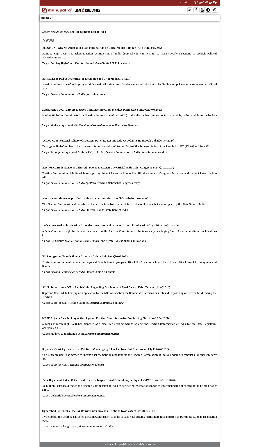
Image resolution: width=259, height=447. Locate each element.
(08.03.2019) (155, 47)
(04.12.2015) (148, 411)
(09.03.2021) (155, 109)
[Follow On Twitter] (202, 10)
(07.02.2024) (167, 167)
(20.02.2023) (121, 256)
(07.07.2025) (162, 349)
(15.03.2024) (141, 198)
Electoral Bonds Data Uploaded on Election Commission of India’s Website (88, 198)
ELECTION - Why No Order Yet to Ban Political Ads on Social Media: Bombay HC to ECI (95, 47)
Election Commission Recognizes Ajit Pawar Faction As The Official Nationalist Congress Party (101, 167)
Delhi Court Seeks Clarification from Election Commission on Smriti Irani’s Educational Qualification (104, 225)
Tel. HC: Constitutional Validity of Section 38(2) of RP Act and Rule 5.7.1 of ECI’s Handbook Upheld (101, 140)
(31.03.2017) (124, 78)
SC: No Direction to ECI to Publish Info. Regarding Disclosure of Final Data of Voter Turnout (99, 287)
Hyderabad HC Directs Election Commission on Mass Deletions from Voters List (92, 411)
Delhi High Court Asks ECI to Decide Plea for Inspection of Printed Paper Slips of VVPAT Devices (101, 380)
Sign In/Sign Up (205, 2)
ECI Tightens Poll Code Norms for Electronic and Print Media (80, 78)
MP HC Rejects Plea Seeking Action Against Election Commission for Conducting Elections (98, 318)
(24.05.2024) (163, 287)
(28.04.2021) (161, 318)
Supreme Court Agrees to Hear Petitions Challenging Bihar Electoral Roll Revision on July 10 (98, 349)
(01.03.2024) (167, 140)
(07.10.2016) (173, 225)
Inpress (46, 17)
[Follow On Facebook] (195, 10)
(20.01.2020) (168, 380)
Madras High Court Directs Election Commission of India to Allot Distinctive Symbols (95, 109)
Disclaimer (109, 444)
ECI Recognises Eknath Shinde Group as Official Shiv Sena (78, 256)
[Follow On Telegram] (208, 10)
